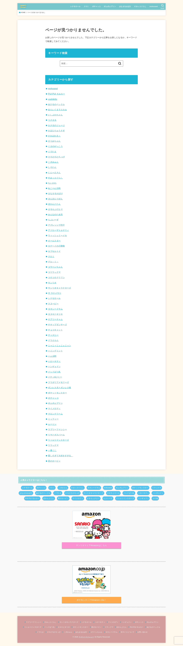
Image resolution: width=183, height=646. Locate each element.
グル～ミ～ (53, 262)
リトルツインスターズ (58, 440)
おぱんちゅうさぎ (56, 130)
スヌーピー (53, 304)
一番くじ (52, 450)
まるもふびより (55, 209)
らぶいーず (53, 220)
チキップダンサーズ (57, 324)
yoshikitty (52, 99)
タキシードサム (55, 309)
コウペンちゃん (55, 267)
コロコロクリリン (56, 277)
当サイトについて (127, 632)
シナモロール (75, 6)
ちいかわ (52, 183)
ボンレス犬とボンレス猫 (59, 387)
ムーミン (52, 424)
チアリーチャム (55, 319)
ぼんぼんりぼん (55, 199)
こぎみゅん (53, 162)
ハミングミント (55, 351)
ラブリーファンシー (57, 429)
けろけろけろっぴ (56, 157)
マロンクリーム (55, 414)
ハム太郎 (52, 356)
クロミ (86, 6)
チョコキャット (55, 330)
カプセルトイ (54, 251)
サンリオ (52, 283)
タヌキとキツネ (55, 314)
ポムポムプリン (110, 6)
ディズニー (53, 335)
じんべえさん (54, 172)
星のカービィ (54, 461)
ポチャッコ (96, 6)
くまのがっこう (55, 146)
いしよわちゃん (55, 115)
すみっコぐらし (140, 6)
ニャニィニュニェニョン (59, 345)
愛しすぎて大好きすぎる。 (60, 455)
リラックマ (53, 445)
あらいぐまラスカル (57, 109)
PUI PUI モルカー (56, 94)
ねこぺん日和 (54, 188)
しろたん (52, 167)
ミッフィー (53, 419)
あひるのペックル (56, 104)
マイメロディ (54, 408)
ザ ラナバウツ (54, 293)
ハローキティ (54, 361)
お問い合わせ (142, 632)
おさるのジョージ (56, 125)
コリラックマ (54, 272)
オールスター (54, 241)
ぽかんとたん (54, 204)
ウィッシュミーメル (57, 235)
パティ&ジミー (55, 377)
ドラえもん (53, 340)
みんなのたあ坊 (55, 214)
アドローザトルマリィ (58, 230)
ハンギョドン (54, 366)
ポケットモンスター (57, 393)
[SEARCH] (162, 6)
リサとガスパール (56, 435)
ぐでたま (52, 151)
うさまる (52, 120)
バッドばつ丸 (54, 372)
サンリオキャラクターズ (59, 288)
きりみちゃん (54, 141)
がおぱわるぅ (54, 136)
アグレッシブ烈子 (56, 225)
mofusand (153, 6)
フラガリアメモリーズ (58, 382)
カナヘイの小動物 (56, 246)
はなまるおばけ (125, 6)
